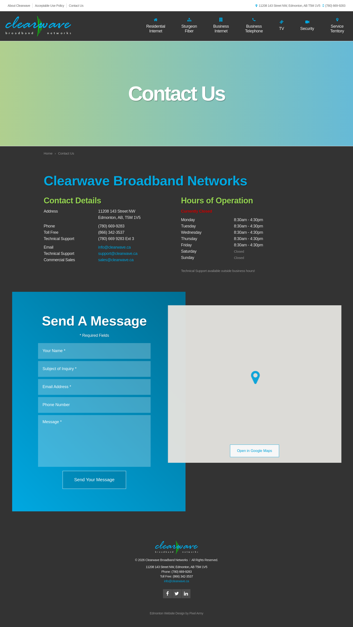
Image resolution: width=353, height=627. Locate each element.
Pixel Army (196, 613)
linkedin (185, 593)
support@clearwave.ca (117, 253)
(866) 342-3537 (183, 576)
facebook (167, 593)
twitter (176, 593)
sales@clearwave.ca (116, 260)
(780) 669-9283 (334, 5)
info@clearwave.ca (114, 247)
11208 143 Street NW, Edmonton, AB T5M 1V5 (288, 5)
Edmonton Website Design (167, 613)
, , (176, 567)
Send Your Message (92, 479)
